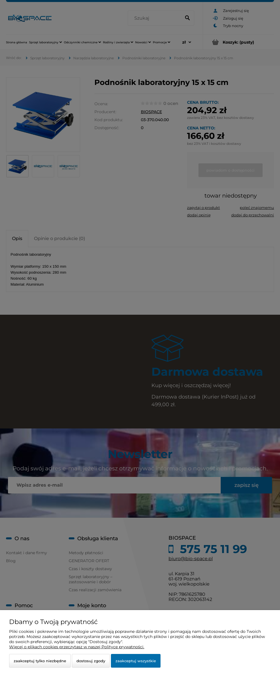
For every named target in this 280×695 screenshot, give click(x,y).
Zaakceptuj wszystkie (135, 661)
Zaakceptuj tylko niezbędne (40, 661)
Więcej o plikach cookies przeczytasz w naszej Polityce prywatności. (76, 646)
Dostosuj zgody (90, 661)
